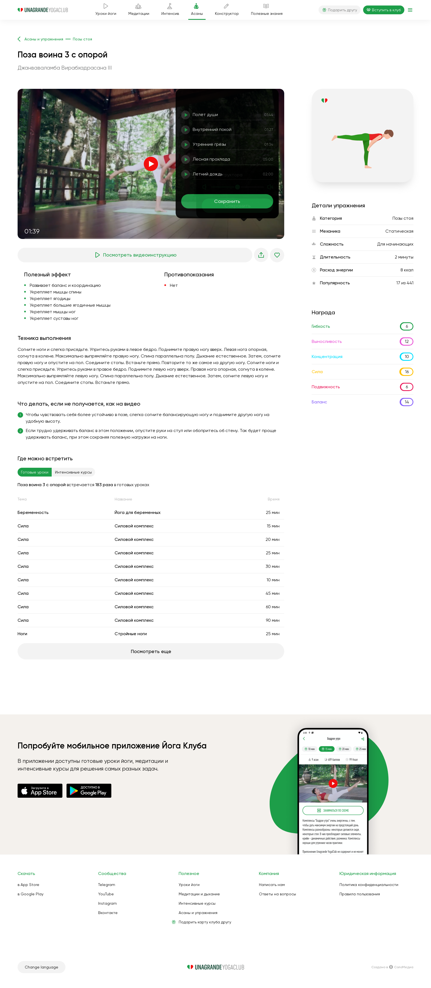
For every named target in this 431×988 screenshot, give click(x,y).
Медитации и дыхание (199, 894)
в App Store (28, 884)
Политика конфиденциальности (368, 884)
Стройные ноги (131, 633)
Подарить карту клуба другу (205, 922)
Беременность (33, 512)
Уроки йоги (189, 884)
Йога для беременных (138, 512)
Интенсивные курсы (197, 903)
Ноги (22, 633)
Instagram (107, 903)
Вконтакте (108, 912)
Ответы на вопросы (277, 894)
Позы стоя (403, 218)
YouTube (106, 894)
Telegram (106, 884)
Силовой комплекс (134, 526)
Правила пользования (359, 894)
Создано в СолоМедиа (392, 967)
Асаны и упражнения (198, 912)
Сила (23, 526)
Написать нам (272, 884)
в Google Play (30, 894)
